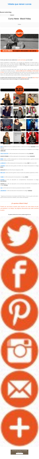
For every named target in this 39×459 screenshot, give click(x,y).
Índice (19, 24)
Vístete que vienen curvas (19, 4)
